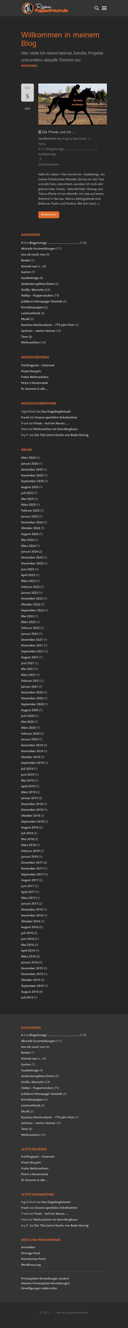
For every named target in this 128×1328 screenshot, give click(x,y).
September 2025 (32, 481)
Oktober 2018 (30, 815)
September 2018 (32, 821)
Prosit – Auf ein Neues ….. (51, 423)
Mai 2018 (27, 839)
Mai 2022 (27, 616)
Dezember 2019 (32, 745)
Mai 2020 (27, 722)
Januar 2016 (29, 962)
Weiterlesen (48, 214)
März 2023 (28, 581)
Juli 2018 (27, 833)
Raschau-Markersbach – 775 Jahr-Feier (47, 325)
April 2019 (28, 786)
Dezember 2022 (32, 598)
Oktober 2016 (30, 921)
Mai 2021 (27, 669)
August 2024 (29, 534)
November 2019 (32, 751)
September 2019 (32, 763)
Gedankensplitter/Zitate (38, 284)
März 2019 (28, 792)
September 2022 (32, 610)
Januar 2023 (29, 593)
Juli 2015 (27, 997)
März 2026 (28, 457)
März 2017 (28, 898)
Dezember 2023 (32, 557)
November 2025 (32, 475)
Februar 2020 (30, 733)
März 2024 (28, 546)
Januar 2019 (29, 798)
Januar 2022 (29, 634)
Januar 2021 (29, 686)
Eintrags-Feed (30, 1253)
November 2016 (32, 915)
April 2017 (28, 892)
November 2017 (32, 868)
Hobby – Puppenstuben (37, 295)
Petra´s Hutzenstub (34, 383)
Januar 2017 (29, 903)
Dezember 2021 (32, 639)
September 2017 (32, 874)
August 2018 (29, 827)
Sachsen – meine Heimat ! (39, 331)
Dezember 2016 (32, 909)
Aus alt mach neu (33, 254)
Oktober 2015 (30, 980)
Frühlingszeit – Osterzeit (37, 365)
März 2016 (28, 956)
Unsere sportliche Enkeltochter (56, 417)
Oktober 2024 (30, 528)
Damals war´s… (31, 266)
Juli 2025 (27, 493)
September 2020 (32, 704)
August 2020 (29, 710)
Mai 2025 (27, 499)
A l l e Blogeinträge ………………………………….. (67, 149)
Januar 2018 (29, 856)
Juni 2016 (27, 939)
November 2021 (32, 645)
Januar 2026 (29, 463)
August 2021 (29, 657)
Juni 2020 (27, 716)
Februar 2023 (30, 587)
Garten (26, 272)
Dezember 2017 (32, 862)
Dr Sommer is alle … (34, 389)
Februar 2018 (30, 851)
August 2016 (29, 927)
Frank (25, 417)
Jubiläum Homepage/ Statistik (41, 301)
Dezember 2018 (32, 804)
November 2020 (32, 698)
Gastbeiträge (47, 154)
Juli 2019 (27, 768)
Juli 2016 (27, 933)
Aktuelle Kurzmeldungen (38, 248)
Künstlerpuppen (32, 307)
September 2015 (32, 986)
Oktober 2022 (30, 604)
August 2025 (29, 487)
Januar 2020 (29, 739)
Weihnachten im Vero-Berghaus (56, 429)
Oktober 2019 (30, 757)
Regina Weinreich (74, 138)
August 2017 (29, 880)
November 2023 (32, 563)
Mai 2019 (27, 780)
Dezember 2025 (32, 469)
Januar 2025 (29, 516)
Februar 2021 (30, 681)
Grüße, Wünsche (32, 290)
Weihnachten (30, 342)
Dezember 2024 (32, 522)
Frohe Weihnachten (35, 377)
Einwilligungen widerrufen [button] (39, 1288)
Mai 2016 (27, 945)
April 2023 (28, 575)
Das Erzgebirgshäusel (56, 411)
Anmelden (28, 1247)
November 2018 (32, 809)
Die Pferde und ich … (57, 132)
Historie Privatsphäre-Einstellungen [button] (45, 1283)
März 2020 (28, 727)
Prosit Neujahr (31, 371)
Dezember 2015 (32, 968)
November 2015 (32, 974)
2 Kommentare (48, 164)
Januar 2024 (29, 551)
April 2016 (28, 950)
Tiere (41, 144)
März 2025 (28, 504)
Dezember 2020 (32, 692)
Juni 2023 (27, 569)
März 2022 (28, 622)
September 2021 (32, 651)
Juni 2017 (27, 886)
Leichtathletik (30, 313)
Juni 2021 (27, 663)
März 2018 (28, 845)
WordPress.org (31, 1265)
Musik (25, 319)
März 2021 (28, 675)
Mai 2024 (27, 540)
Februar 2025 (30, 510)
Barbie (25, 260)
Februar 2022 (30, 628)
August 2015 (29, 992)
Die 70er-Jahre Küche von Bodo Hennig (61, 435)
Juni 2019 (27, 774)
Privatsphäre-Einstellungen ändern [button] (45, 1278)
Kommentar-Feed (33, 1259)
